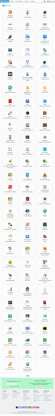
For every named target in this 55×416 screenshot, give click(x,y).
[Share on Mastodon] (19, 407)
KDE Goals (15, 395)
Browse (40, 386)
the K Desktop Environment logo (21, 413)
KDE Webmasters (26, 411)
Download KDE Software (37, 395)
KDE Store (45, 392)
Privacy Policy (35, 398)
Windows (6, 5)
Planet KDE (25, 395)
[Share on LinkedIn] (25, 407)
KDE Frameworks (5, 395)
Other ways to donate (14, 386)
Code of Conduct (36, 397)
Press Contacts (26, 397)
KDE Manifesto (46, 398)
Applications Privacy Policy (37, 401)
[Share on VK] (36, 407)
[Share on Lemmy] (30, 407)
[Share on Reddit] (27, 407)
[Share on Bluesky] (21, 407)
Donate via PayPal (21, 383)
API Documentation (16, 392)
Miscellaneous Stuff (26, 398)
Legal (44, 413)
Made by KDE (52, 1)
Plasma (3, 392)
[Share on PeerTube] (34, 407)
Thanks (24, 400)
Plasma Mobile (5, 397)
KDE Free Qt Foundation (48, 395)
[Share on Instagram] (38, 407)
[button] (45, 1)
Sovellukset (4, 2)
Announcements (26, 392)
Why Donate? (18, 381)
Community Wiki (36, 392)
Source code (15, 397)
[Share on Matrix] (17, 407)
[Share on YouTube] (32, 407)
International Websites (48, 400)
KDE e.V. (40, 413)
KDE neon (4, 398)
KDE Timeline (46, 397)
